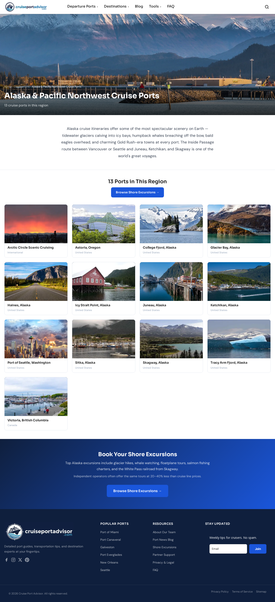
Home (8, 86)
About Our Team (164, 532)
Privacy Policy (220, 591)
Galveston (107, 547)
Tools (155, 6)
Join (258, 549)
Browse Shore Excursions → (137, 192)
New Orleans (109, 562)
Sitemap (261, 591)
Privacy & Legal (163, 562)
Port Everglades (111, 555)
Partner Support (164, 555)
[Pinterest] (27, 561)
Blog (139, 6)
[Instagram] (13, 561)
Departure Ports (82, 6)
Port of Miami (109, 532)
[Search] (267, 7)
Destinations (116, 6)
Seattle (105, 570)
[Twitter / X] (20, 561)
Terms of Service (242, 591)
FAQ (170, 6)
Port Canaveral (110, 540)
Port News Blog (163, 540)
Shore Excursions (164, 547)
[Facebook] (6, 561)
